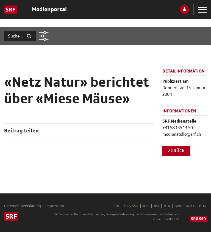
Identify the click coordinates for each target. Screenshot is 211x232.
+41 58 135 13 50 (177, 127)
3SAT (202, 206)
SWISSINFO (184, 206)
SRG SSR (131, 206)
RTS (146, 206)
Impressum (54, 206)
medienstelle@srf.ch (181, 134)
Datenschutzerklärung (22, 206)
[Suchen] (13, 36)
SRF (116, 206)
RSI (156, 206)
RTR (167, 206)
